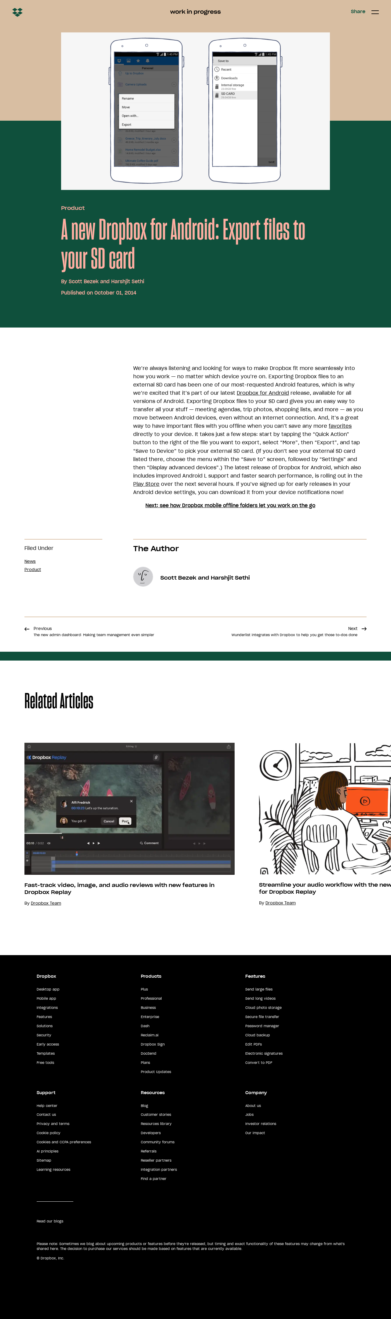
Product (73, 208)
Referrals (148, 1151)
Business (148, 1008)
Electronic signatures (264, 1053)
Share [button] (358, 11)
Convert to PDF (258, 1063)
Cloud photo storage (263, 1008)
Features (44, 1017)
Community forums (157, 1142)
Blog (144, 1106)
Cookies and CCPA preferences (64, 1142)
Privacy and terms (53, 1124)
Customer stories (156, 1114)
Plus (144, 989)
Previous (94, 631)
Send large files (258, 989)
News (30, 561)
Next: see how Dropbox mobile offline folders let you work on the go (230, 505)
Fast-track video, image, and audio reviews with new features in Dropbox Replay (119, 889)
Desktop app (48, 989)
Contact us (46, 1114)
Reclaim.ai (150, 1035)
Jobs (249, 1114)
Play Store (146, 484)
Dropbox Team (46, 903)
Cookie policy (48, 1133)
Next (294, 631)
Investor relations (260, 1124)
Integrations (47, 1008)
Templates (46, 1053)
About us (253, 1106)
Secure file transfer (262, 1017)
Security (44, 1035)
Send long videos (260, 998)
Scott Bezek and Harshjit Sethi (106, 281)
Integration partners (159, 1169)
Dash (145, 1026)
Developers (151, 1133)
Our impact (255, 1133)
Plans (145, 1063)
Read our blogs (50, 1221)
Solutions (45, 1026)
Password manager (262, 1026)
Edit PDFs (253, 1044)
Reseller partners (156, 1160)
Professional (151, 998)
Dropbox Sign (153, 1044)
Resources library (156, 1124)
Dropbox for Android (263, 393)
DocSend (148, 1053)
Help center (47, 1106)
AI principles (47, 1151)
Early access (48, 1044)
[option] (117, 824)
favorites (340, 426)
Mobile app (46, 998)
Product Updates (156, 1072)
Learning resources (53, 1169)
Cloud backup (257, 1035)
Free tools (45, 1063)
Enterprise (150, 1017)
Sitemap (44, 1160)
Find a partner (153, 1179)
